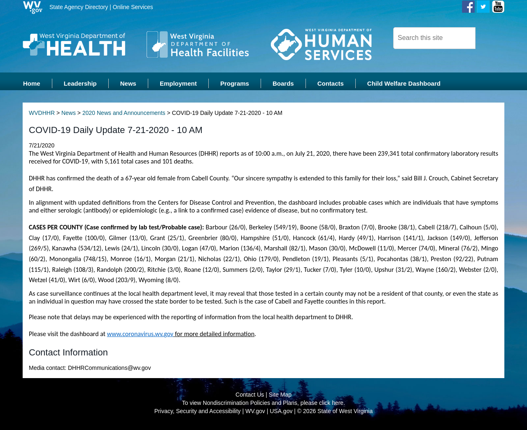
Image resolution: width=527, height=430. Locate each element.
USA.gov (281, 413)
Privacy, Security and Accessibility (197, 413)
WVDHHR (42, 115)
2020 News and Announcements (124, 115)
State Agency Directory (78, 7)
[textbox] (434, 38)
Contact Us (250, 397)
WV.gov (255, 413)
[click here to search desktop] (490, 37)
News (68, 115)
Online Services (133, 7)
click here (331, 405)
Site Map (280, 397)
